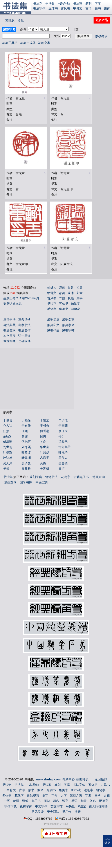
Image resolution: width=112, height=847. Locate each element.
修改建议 (101, 36)
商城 (47, 801)
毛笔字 (51, 309)
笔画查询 (10, 482)
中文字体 (41, 806)
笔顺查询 (98, 477)
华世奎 (44, 447)
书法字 (51, 303)
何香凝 (44, 431)
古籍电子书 (81, 477)
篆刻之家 (44, 43)
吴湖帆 (44, 468)
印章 (79, 293)
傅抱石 (26, 441)
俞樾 (25, 436)
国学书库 (26, 482)
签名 (93, 801)
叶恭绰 (26, 452)
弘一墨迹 (24, 336)
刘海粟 (26, 447)
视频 (71, 298)
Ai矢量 (70, 806)
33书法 (76, 790)
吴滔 (61, 468)
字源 (88, 795)
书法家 (77, 3)
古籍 (107, 795)
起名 (56, 801)
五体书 (53, 8)
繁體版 (9, 20)
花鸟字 (65, 477)
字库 (98, 3)
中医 (7, 801)
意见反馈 (37, 811)
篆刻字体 (68, 325)
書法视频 (33, 795)
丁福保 (26, 420)
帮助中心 (68, 779)
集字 (79, 298)
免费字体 (26, 806)
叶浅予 (63, 452)
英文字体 (57, 806)
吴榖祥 (26, 468)
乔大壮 (7, 425)
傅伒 (61, 436)
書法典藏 (9, 325)
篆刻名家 (68, 319)
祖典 (79, 287)
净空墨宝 (9, 336)
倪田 (43, 436)
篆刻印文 (53, 325)
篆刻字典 (36, 477)
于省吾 (44, 425)
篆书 (98, 8)
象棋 (16, 801)
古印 (88, 8)
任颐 (25, 431)
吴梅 (6, 468)
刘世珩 (7, 447)
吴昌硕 (63, 463)
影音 (71, 287)
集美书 (63, 309)
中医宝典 (42, 482)
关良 (43, 441)
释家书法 (24, 325)
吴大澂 (7, 463)
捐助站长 (82, 779)
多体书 (6, 795)
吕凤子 (44, 458)
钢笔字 (75, 303)
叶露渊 (26, 458)
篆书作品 (53, 330)
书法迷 (37, 3)
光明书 (51, 790)
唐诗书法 (9, 319)
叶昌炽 (44, 452)
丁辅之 (44, 420)
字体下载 (10, 806)
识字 (65, 801)
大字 (64, 795)
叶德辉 (7, 452)
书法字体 (39, 8)
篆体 (107, 8)
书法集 (50, 3)
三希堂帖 (24, 319)
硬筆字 (103, 801)
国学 (97, 795)
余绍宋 (7, 436)
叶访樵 (7, 458)
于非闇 (63, 425)
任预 (6, 431)
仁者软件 (24, 341)
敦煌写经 (9, 341)
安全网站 (53, 811)
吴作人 (63, 458)
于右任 (26, 425)
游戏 (25, 801)
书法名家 (9, 330)
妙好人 (51, 287)
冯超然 (63, 441)
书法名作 (24, 330)
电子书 (36, 801)
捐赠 (77, 811)
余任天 (63, 431)
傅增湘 (7, 441)
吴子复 (26, 463)
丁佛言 (7, 420)
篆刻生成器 (28, 43)
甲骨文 (77, 8)
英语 (74, 801)
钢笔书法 (51, 477)
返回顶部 (101, 779)
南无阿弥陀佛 (98, 806)
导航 (62, 298)
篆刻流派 (53, 319)
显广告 (66, 811)
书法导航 (64, 3)
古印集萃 (64, 447)
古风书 (65, 8)
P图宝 (82, 806)
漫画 (62, 287)
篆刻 (88, 3)
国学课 (75, 309)
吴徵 (43, 463)
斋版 (21, 20)
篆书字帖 (68, 330)
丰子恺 (63, 420)
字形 (54, 795)
